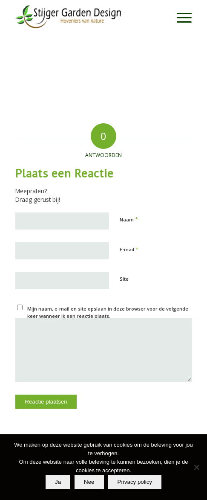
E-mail (129, 249)
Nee (89, 482)
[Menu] (180, 17)
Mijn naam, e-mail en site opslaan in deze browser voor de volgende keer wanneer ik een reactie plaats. (107, 312)
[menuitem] (180, 17)
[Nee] (196, 467)
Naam (129, 219)
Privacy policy (135, 482)
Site (124, 279)
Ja (58, 482)
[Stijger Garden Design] (85, 17)
